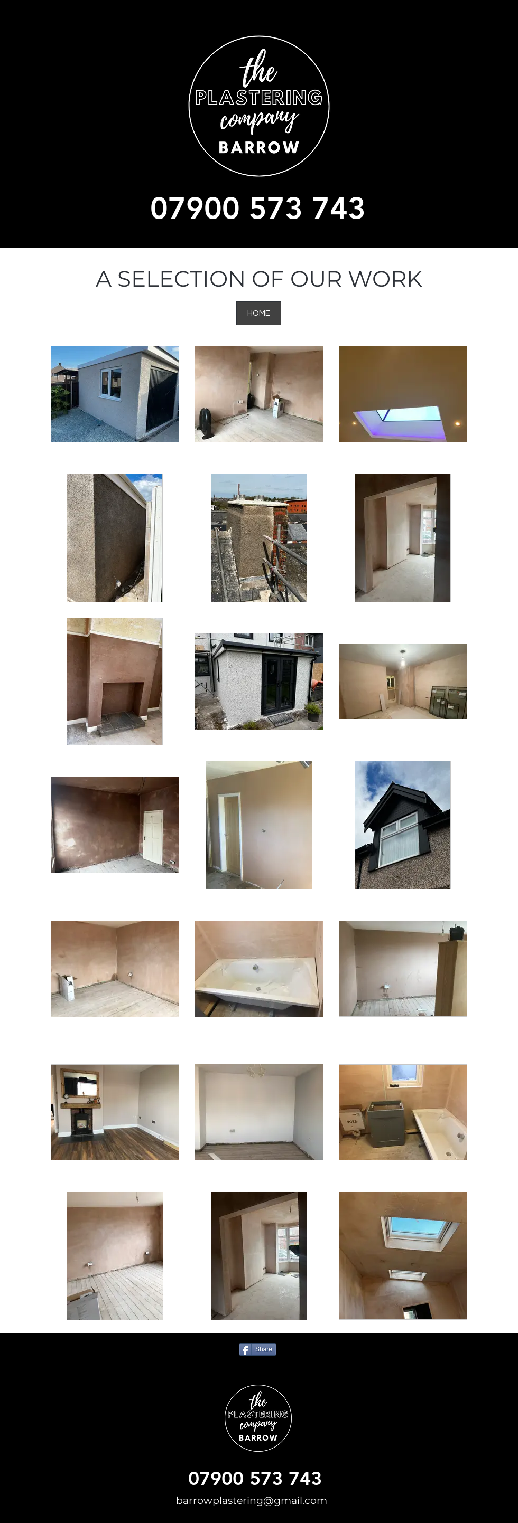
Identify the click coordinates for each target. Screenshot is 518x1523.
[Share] (257, 1349)
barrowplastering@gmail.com (251, 1500)
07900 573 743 (258, 208)
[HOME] (258, 313)
